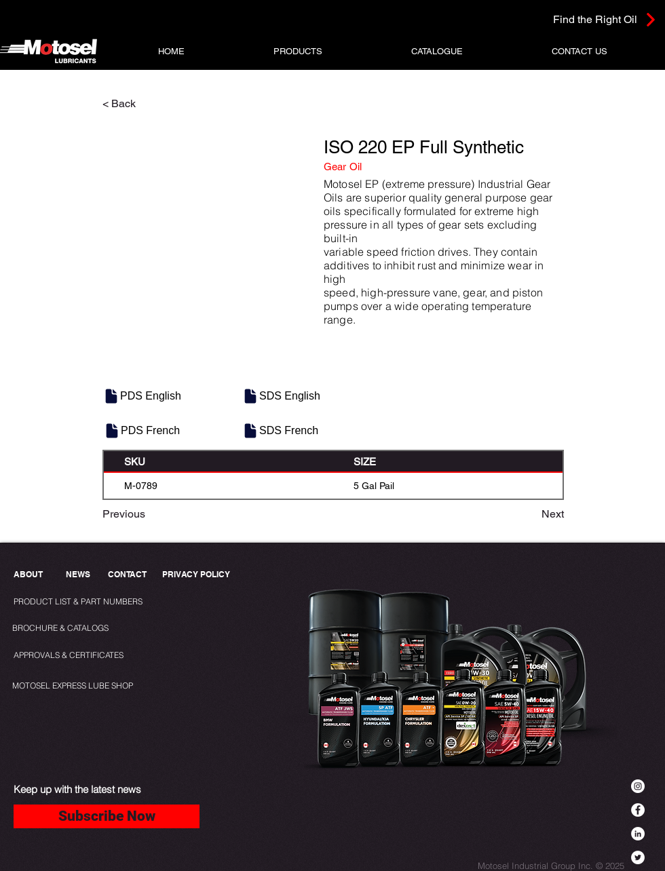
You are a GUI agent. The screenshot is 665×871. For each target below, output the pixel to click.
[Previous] (147, 514)
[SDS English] (282, 396)
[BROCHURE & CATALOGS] (66, 628)
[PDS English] (143, 396)
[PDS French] (144, 431)
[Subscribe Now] (107, 816)
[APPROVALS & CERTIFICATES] (70, 655)
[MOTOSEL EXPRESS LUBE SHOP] (102, 686)
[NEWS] (77, 575)
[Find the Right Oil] (575, 19)
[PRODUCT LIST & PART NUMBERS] (101, 602)
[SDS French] (282, 431)
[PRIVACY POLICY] (199, 575)
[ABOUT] (29, 575)
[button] (298, 51)
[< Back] (147, 103)
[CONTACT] (127, 575)
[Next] (530, 514)
